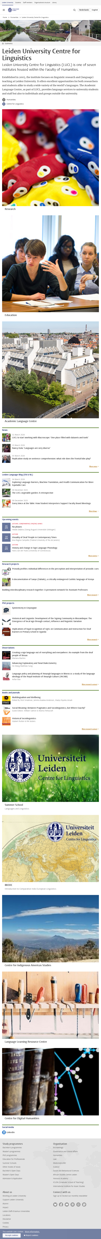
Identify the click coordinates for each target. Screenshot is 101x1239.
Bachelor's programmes (12, 1147)
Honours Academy (60, 1178)
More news (93, 466)
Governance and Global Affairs (65, 1151)
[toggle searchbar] (74, 10)
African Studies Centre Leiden (65, 1174)
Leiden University (7, 3)
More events (92, 556)
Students (18, 3)
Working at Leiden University (14, 1196)
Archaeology (58, 1147)
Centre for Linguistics (15, 104)
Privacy (5, 1227)
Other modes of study (11, 1167)
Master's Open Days (11, 1174)
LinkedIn (8, 1132)
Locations (6, 1215)
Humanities (14, 17)
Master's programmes (11, 1151)
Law (55, 1159)
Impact (5, 1207)
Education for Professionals (14, 1159)
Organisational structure (42, 3)
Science (56, 1167)
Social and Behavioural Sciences (66, 1171)
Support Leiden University (13, 1199)
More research (92, 595)
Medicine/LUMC (59, 1163)
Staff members (27, 3)
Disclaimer (7, 1219)
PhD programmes (10, 1155)
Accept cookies (11, 1235)
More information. (32, 1231)
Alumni (5, 1203)
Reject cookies (32, 1235)
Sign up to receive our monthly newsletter (70, 1196)
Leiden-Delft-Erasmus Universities (16, 1211)
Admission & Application (12, 1178)
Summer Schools (9, 1163)
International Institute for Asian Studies (69, 1186)
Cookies (6, 1223)
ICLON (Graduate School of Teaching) (68, 1182)
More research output (89, 684)
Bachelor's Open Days (11, 1171)
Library (54, 3)
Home (5, 17)
